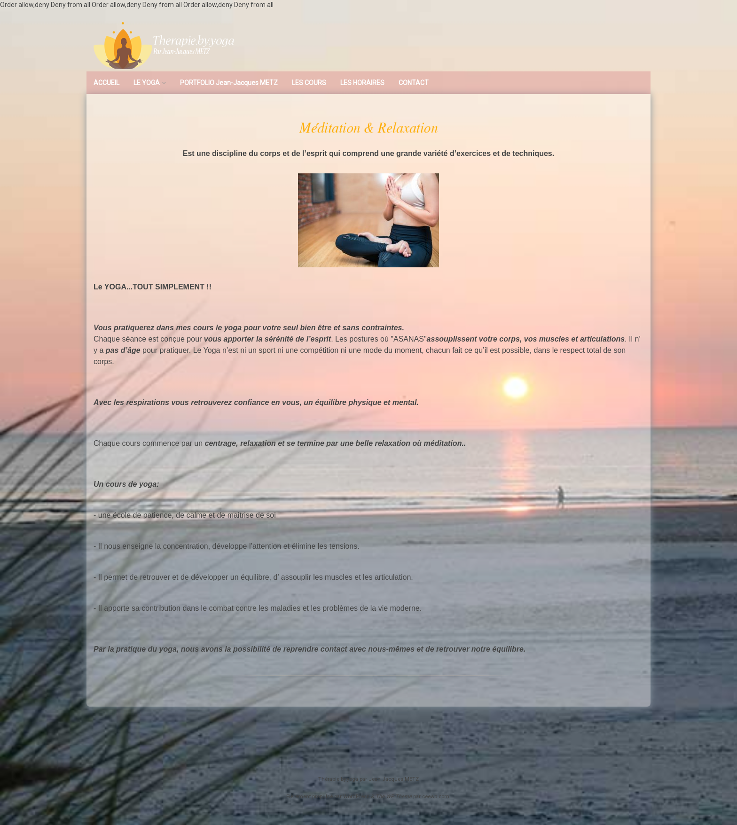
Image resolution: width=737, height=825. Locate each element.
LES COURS (309, 82)
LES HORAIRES (362, 82)
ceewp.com (435, 797)
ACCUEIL (106, 82)
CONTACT (414, 82)
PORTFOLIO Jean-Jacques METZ (229, 82)
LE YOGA (146, 82)
